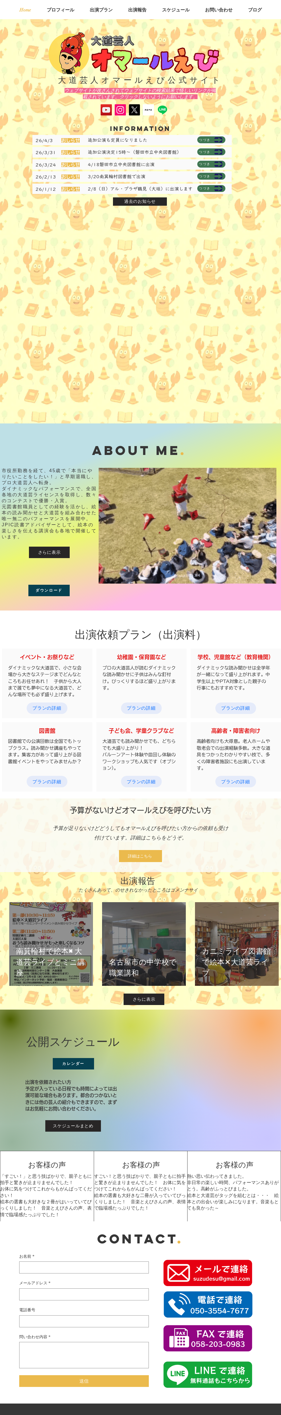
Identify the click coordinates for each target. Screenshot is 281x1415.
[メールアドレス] (82, 1294)
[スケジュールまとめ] (73, 1126)
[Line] (162, 109)
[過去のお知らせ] (140, 201)
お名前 (26, 1256)
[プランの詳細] (47, 708)
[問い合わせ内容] (84, 1355)
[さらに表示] (49, 552)
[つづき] (211, 139)
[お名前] (82, 1267)
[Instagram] (120, 109)
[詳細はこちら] (140, 856)
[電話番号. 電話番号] (82, 1321)
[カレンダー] (73, 1063)
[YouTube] (106, 109)
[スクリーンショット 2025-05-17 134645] (148, 109)
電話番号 (27, 1310)
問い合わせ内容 (34, 1337)
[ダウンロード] (49, 590)
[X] (134, 109)
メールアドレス (34, 1283)
